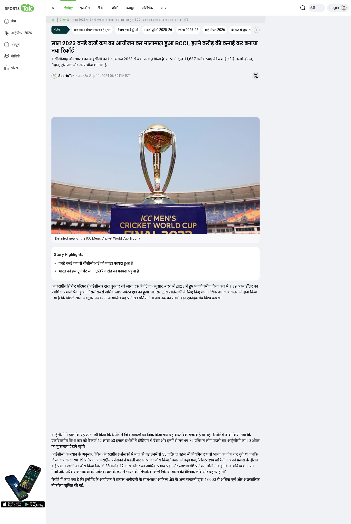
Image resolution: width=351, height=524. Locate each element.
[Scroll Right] (257, 30)
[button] (54, 8)
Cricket (64, 19)
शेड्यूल (12, 44)
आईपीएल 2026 (18, 33)
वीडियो (12, 56)
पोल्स (11, 68)
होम (10, 21)
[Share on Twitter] (256, 76)
